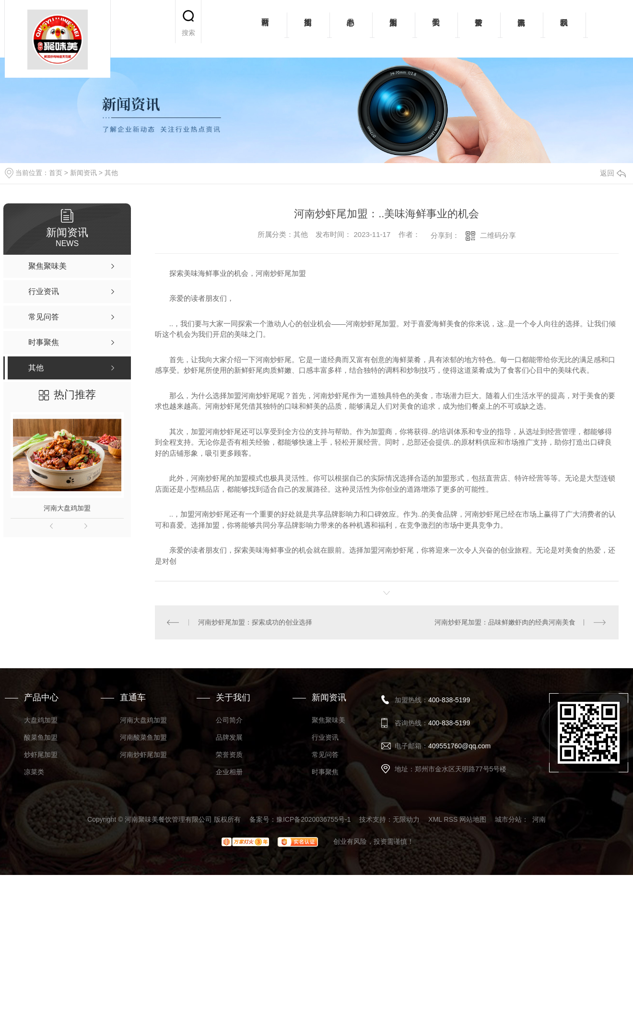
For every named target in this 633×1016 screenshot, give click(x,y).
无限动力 (406, 819)
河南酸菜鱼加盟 (143, 737)
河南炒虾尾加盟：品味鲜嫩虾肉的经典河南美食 (504, 622)
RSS (451, 819)
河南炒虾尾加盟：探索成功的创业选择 (255, 622)
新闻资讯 (521, 29)
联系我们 (564, 29)
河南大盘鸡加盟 (67, 508)
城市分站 (508, 819)
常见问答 (325, 754)
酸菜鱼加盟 (41, 737)
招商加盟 (308, 29)
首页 (55, 173)
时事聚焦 (325, 772)
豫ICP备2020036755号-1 (313, 819)
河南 (539, 819)
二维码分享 (498, 235)
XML (435, 819)
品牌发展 (229, 737)
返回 (613, 173)
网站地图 (472, 819)
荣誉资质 (478, 29)
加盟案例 (393, 29)
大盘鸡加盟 (41, 720)
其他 (111, 173)
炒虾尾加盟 (41, 754)
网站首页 (265, 29)
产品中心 (350, 29)
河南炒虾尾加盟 (143, 754)
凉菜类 (34, 772)
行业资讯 (325, 737)
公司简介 (229, 720)
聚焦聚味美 (328, 720)
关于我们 (436, 29)
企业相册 (229, 772)
